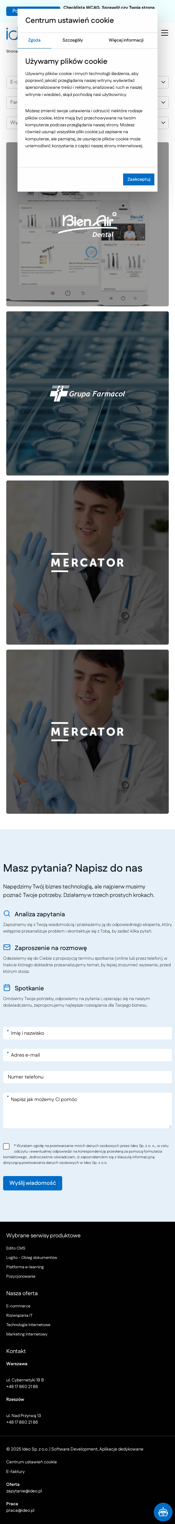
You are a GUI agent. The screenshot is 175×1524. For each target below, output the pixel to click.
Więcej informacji (126, 40)
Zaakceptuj (139, 179)
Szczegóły (72, 40)
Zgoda (34, 40)
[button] (163, 1512)
